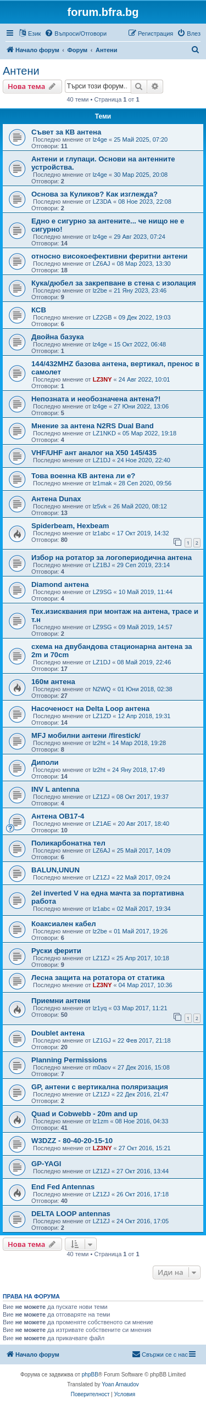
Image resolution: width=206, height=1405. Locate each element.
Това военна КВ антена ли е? (83, 476)
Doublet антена (58, 1033)
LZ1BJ (101, 565)
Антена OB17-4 (57, 816)
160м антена (53, 682)
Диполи (45, 762)
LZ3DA (102, 201)
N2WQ (102, 689)
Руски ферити (56, 951)
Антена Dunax (56, 499)
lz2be (100, 290)
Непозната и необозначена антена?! (96, 399)
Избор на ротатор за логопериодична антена (111, 557)
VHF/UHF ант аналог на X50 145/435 (94, 453)
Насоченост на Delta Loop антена (90, 708)
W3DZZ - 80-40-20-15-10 (72, 1141)
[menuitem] (75, 33)
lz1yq (100, 1008)
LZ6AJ (101, 263)
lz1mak (102, 483)
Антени (21, 71)
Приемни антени (60, 1001)
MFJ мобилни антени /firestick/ (86, 735)
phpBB (90, 1375)
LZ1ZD (102, 716)
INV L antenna (55, 789)
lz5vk (100, 506)
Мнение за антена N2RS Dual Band (92, 426)
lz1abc (101, 533)
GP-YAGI (46, 1164)
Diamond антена (59, 584)
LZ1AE (102, 823)
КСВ (38, 310)
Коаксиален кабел (63, 924)
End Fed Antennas (62, 1187)
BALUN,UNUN (55, 870)
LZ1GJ (102, 1040)
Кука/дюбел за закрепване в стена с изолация (113, 283)
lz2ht (99, 743)
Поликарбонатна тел (68, 843)
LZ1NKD (104, 433)
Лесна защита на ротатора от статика (98, 977)
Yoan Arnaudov (120, 1384)
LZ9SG (102, 592)
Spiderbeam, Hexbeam (70, 526)
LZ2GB (102, 317)
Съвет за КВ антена (66, 132)
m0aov (102, 1067)
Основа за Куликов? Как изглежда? (94, 194)
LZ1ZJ (101, 796)
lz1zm (101, 1121)
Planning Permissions (69, 1060)
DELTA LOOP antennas (70, 1214)
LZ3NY (102, 379)
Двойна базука (57, 337)
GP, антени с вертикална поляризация (99, 1087)
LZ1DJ (101, 460)
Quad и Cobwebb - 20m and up (84, 1114)
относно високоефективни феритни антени (109, 256)
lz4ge (100, 139)
